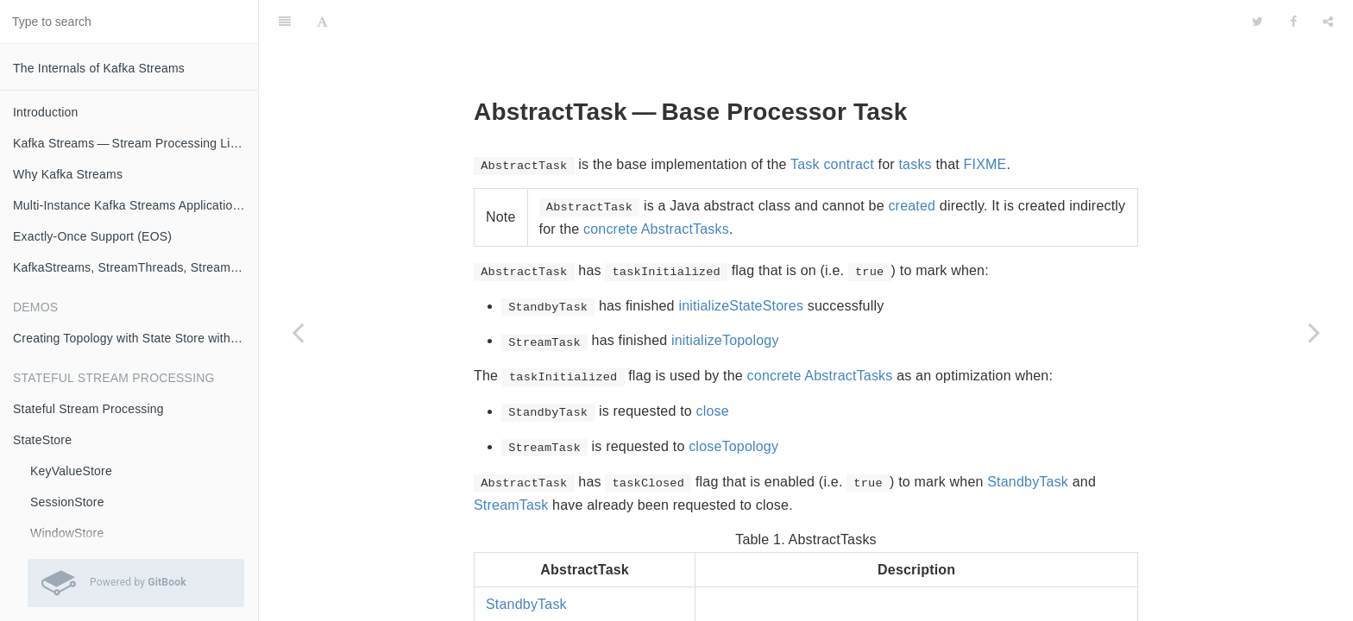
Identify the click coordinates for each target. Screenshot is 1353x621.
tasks (914, 121)
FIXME (985, 121)
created (911, 162)
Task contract (832, 121)
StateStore (42, 440)
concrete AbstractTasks (656, 186)
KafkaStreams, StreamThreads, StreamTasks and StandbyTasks (135, 267)
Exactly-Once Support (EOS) (92, 236)
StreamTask (511, 462)
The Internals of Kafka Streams (99, 68)
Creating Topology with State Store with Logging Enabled (135, 338)
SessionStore (67, 502)
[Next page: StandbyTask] (1314, 332)
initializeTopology (725, 297)
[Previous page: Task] (298, 332)
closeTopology (733, 403)
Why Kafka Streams (68, 174)
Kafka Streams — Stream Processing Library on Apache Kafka (135, 143)
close (712, 368)
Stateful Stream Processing (88, 409)
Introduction (46, 112)
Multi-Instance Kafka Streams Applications (129, 205)
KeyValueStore (71, 471)
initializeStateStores (740, 262)
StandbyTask (1027, 438)
